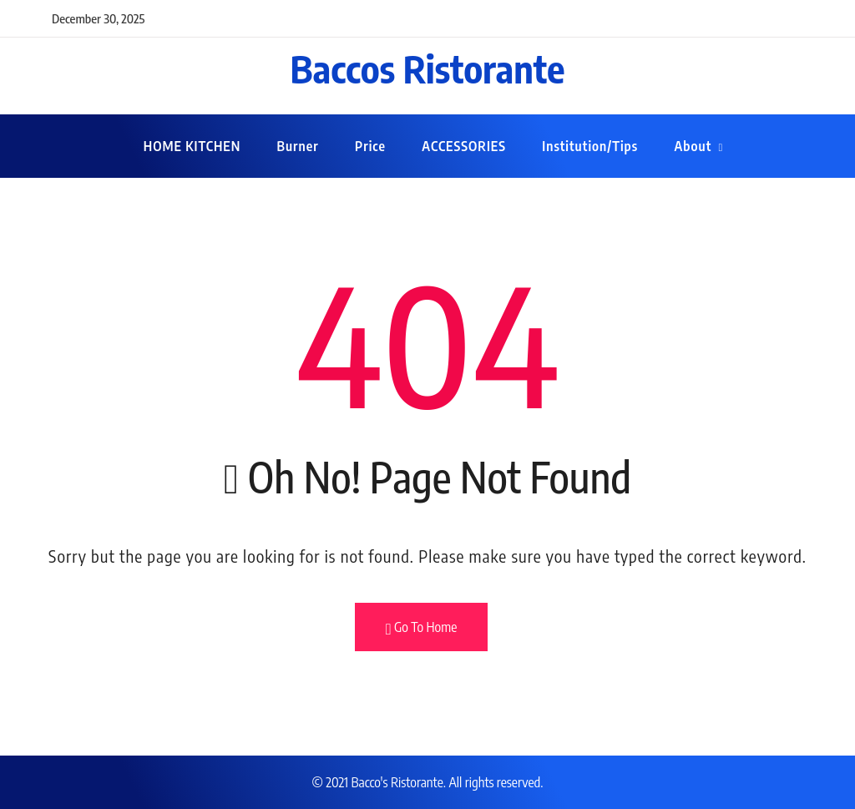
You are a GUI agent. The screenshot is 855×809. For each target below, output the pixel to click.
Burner (298, 146)
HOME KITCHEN (192, 146)
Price (370, 146)
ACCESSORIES (464, 146)
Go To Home (422, 628)
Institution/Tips (590, 146)
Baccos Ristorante (428, 68)
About (692, 146)
